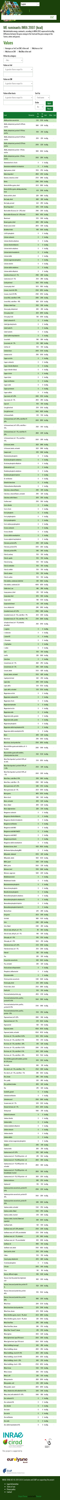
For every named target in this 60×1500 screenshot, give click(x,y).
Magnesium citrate (9, 701)
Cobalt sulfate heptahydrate (12, 335)
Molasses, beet (8, 869)
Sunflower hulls (8, 1225)
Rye (5, 1088)
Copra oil (6, 404)
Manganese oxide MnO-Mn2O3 (12, 831)
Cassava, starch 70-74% (10, 294)
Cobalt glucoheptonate (10, 324)
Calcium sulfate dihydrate (11, 271)
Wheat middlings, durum (10, 1349)
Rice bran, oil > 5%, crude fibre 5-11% (14, 1051)
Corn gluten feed (8, 407)
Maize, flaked (7, 805)
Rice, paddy (7, 1080)
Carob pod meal (8, 282)
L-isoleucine (7, 632)
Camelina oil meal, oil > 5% (11, 275)
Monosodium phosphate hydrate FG (13, 907)
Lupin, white (7, 685)
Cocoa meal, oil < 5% (9, 343)
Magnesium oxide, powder (11, 720)
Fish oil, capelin (8, 558)
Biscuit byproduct (9, 207)
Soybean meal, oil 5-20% (10, 1152)
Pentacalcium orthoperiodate (12, 967)
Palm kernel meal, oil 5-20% (11, 945)
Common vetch (8, 354)
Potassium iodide (8, 975)
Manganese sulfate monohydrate (13, 842)
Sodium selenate (8, 1129)
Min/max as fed (36, 48)
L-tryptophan (7, 644)
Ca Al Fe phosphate (9, 233)
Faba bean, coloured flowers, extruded (14, 494)
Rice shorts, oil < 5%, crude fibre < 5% (14, 1069)
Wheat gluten (7, 1334)
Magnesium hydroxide (10, 704)
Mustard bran (7, 911)
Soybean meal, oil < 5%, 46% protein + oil (15, 1156)
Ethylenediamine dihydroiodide (12, 486)
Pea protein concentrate (10, 960)
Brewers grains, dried (9, 222)
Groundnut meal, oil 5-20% (11, 611)
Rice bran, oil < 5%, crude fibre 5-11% (14, 1040)
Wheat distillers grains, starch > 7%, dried (15, 1319)
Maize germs (7, 793)
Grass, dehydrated (9, 607)
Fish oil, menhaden (9, 565)
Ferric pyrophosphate (10, 520)
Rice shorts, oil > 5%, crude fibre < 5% (14, 1073)
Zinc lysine (7, 1409)
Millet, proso (7, 865)
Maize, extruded (8, 801)
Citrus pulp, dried (8, 313)
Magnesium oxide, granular (11, 716)
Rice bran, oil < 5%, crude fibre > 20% (14, 1043)
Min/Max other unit (24, 51)
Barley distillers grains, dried (12, 185)
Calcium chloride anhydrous (11, 241)
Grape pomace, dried (9, 592)
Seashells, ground (9, 1092)
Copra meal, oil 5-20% (10, 396)
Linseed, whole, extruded (11, 674)
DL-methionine (8, 478)
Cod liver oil (7, 347)
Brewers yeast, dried (9, 226)
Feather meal (7, 501)
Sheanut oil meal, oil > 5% (11, 1107)
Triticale (6, 1266)
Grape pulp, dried (8, 596)
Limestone (7, 659)
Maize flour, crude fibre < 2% (11, 782)
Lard (5, 651)
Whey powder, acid (9, 1383)
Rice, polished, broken (10, 1084)
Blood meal (7, 218)
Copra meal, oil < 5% (9, 400)
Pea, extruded (8, 964)
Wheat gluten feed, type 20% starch (14, 1337)
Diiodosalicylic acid (9, 467)
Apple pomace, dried (9, 170)
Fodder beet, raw (8, 588)
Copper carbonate (9, 362)
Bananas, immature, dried (11, 177)
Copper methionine (9, 381)
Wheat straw (7, 1368)
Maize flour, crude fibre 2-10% (12, 778)
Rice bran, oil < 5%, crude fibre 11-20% (14, 1036)
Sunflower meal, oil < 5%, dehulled (13, 1236)
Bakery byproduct (8, 174)
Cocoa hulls (7, 339)
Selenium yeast (8, 1099)
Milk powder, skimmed (10, 854)
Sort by (37, 93)
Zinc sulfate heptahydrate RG (12, 1425)
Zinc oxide (6, 1421)
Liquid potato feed (9, 678)
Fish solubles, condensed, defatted (13, 581)
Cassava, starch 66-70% (10, 290)
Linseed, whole (8, 670)
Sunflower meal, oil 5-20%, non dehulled (15, 1232)
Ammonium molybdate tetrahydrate (14, 166)
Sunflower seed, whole (10, 1247)
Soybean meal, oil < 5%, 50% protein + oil (15, 1176)
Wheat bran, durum (9, 1311)
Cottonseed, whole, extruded (12, 448)
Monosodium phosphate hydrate (13, 903)
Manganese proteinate (10, 839)
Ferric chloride (8, 505)
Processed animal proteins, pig (12, 994)
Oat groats (7, 914)
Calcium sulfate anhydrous (11, 267)
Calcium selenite (8, 263)
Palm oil (6, 952)
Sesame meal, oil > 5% (10, 1103)
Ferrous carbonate (9, 528)
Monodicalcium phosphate (11, 892)
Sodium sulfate (8, 1137)
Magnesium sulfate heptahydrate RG (14, 727)
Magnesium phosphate (10, 723)
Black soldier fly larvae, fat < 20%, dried (14, 210)
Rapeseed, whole (8, 1028)
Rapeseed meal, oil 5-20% (11, 1017)
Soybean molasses (9, 1180)
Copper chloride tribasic (10, 369)
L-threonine (7, 640)
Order (37, 102)
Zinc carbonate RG (9, 1402)
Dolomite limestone (9, 482)
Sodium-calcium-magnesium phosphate (15, 1141)
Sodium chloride (8, 1118)
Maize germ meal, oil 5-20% (11, 786)
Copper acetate (8, 358)
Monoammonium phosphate (11, 884)
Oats (5, 922)
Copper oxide (7, 385)
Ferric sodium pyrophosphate (12, 524)
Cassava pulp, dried (9, 286)
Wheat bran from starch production (13, 1307)
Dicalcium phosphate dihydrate (12, 463)
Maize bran (7, 738)
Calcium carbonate (9, 237)
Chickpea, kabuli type (9, 305)
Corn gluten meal (8, 411)
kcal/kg (46, 120)
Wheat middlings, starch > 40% (12, 1364)
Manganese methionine (10, 824)
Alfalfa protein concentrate (11, 120)
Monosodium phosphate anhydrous (13, 895)
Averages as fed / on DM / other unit (16, 48)
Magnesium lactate (9, 708)
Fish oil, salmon (8, 573)
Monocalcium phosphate (10, 888)
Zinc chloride (7, 1406)
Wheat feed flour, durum (10, 1326)
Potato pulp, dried (9, 983)
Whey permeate (8, 1379)
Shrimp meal (7, 1110)
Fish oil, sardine (8, 577)
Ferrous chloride (8, 531)
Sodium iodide (8, 1122)
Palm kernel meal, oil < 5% (11, 949)
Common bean (8, 350)
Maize (5, 735)
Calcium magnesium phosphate (12, 260)
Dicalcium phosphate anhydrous (12, 460)
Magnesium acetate (9, 693)
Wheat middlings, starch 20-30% (13, 1353)
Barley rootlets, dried (10, 195)
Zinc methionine (8, 1417)
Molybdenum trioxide (10, 880)
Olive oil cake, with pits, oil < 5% (12, 930)
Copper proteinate (9, 388)
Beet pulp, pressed (9, 203)
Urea (5, 1270)
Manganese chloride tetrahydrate (13, 820)
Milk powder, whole (9, 858)
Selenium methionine (10, 1095)
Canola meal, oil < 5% (10, 279)
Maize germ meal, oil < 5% (11, 790)
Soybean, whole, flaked (10, 1211)
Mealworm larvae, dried (10, 846)
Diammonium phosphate (10, 456)
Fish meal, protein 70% (10, 550)
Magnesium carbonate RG (11, 697)
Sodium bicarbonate (9, 1114)
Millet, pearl (7, 861)
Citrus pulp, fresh (8, 316)
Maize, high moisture (9, 808)
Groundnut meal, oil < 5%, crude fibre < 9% (15, 615)
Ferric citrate (7, 509)
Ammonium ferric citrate (10, 162)
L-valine (6, 648)
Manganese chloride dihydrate (12, 816)
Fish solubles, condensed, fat (12, 584)
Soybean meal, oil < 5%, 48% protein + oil (15, 1160)
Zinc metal (7, 1413)
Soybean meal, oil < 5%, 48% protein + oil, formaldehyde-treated (15, 1171)
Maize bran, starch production (12, 742)
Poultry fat (7, 990)
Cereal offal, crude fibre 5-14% (12, 297)
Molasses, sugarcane (9, 873)
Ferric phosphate (8, 512)
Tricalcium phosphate (10, 1263)
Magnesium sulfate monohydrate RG (14, 731)
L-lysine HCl (7, 636)
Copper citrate (8, 373)
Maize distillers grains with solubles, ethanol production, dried (14, 754)
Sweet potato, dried (9, 1251)
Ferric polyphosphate (10, 516)
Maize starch (7, 797)
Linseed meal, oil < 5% (10, 663)
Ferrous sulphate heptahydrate (12, 539)
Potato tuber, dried (9, 986)
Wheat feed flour (8, 1322)
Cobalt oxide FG (8, 328)
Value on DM (7, 79)
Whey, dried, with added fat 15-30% (13, 1394)
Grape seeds (7, 600)
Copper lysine (7, 377)
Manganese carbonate (10, 812)
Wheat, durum (8, 1372)
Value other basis (9, 93)
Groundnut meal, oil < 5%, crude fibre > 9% (15, 618)
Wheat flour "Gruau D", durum (12, 1330)
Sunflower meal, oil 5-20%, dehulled (14, 1229)
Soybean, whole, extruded (11, 1207)
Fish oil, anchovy (8, 554)
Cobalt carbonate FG (9, 320)
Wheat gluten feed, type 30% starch (14, 1341)
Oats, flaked (7, 926)
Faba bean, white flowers (10, 497)
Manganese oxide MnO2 (10, 835)
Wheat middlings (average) (11, 1345)
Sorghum (6, 1145)
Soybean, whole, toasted (10, 1215)
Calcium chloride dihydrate (11, 245)
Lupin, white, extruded (10, 689)
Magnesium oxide (8, 712)
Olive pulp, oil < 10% (9, 937)
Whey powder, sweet (9, 1387)
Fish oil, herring (8, 562)
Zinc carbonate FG (9, 1398)
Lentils (6, 655)
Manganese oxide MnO (10, 827)
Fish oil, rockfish (8, 569)
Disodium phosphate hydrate (12, 475)
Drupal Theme (22, 1496)
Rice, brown (7, 1076)
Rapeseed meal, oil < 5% (10, 1021)
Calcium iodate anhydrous (11, 248)
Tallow (5, 1255)
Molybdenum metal (9, 877)
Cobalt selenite (8, 332)
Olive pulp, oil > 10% (9, 941)
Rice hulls (6, 1065)
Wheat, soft (7, 1375)
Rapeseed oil (7, 1025)
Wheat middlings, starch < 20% (12, 1360)
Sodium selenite (8, 1133)
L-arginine (6, 629)
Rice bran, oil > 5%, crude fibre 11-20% (14, 1047)
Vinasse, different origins (11, 1274)
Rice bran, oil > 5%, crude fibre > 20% (14, 1055)
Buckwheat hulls (8, 229)
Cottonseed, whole (9, 444)
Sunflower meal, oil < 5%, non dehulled (14, 1240)
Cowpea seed (7, 452)
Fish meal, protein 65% (10, 547)
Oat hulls (6, 918)
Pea (5, 956)
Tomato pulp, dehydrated (11, 1259)
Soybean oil (7, 1184)
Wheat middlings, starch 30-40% (13, 1356)
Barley (5, 181)
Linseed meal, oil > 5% (10, 667)
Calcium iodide (8, 256)
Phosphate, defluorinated (11, 971)
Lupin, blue (7, 682)
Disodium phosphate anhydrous (12, 471)
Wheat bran (7, 1303)
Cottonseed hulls (8, 415)
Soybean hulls (8, 1148)
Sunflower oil (7, 1244)
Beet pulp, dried (8, 199)
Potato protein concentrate (11, 979)
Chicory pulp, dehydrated (10, 309)
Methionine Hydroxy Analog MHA (12, 850)
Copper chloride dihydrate (11, 366)
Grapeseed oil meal (9, 603)
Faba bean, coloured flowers (11, 490)
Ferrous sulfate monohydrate (12, 535)
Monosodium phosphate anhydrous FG (14, 899)
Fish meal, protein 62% (10, 543)
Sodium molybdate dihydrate (12, 1126)
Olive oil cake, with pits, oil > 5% (12, 933)
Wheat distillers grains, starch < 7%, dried (15, 1315)
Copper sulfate (8, 392)
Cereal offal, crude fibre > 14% (12, 301)
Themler (38, 1496)
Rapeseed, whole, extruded (11, 1032)
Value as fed (7, 65)
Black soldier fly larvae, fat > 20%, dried (14, 214)
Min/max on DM (10, 51)
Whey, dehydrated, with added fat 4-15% (15, 1390)
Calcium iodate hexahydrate (11, 252)
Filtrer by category (9, 56)
